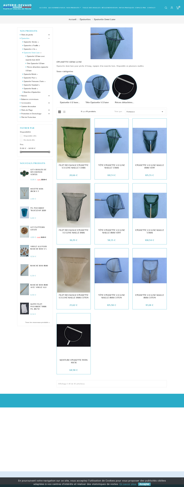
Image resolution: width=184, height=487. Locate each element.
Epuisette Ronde (30, 71)
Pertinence (145, 111)
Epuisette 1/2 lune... (70, 102)
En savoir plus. (128, 484)
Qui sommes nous (56, 8)
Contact (151, 8)
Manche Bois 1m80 (39, 248)
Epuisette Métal (30, 56)
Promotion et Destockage (31, 96)
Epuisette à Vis (29, 49)
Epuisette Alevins (30, 42)
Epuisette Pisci (29, 60)
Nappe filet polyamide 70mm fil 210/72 (38, 288)
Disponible (30, 118)
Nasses (24, 78)
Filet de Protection (28, 99)
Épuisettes (25, 38)
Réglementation (110, 8)
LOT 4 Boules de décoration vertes (38, 154)
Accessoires (26, 85)
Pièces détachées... (124, 102)
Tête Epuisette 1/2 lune (97, 102)
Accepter (144, 484)
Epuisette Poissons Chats (34, 63)
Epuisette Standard (31, 67)
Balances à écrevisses (29, 81)
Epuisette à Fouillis (31, 45)
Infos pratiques (126, 8)
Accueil (43, 8)
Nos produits (74, 7)
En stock (29, 122)
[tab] (59, 112)
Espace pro (140, 8)
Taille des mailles (92, 8)
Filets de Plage (27, 92)
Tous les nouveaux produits (37, 304)
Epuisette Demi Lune (32, 53)
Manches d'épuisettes (32, 74)
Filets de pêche (27, 35)
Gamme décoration (28, 88)
